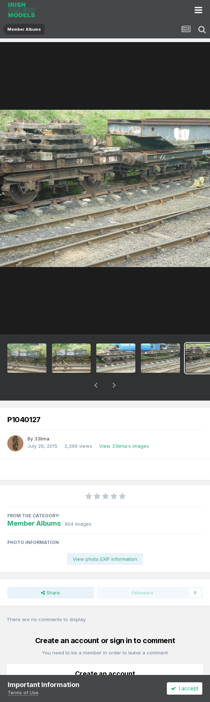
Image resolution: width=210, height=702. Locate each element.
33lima (41, 420)
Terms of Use (23, 692)
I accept (184, 688)
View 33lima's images (124, 427)
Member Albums (34, 504)
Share (50, 573)
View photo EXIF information (105, 540)
